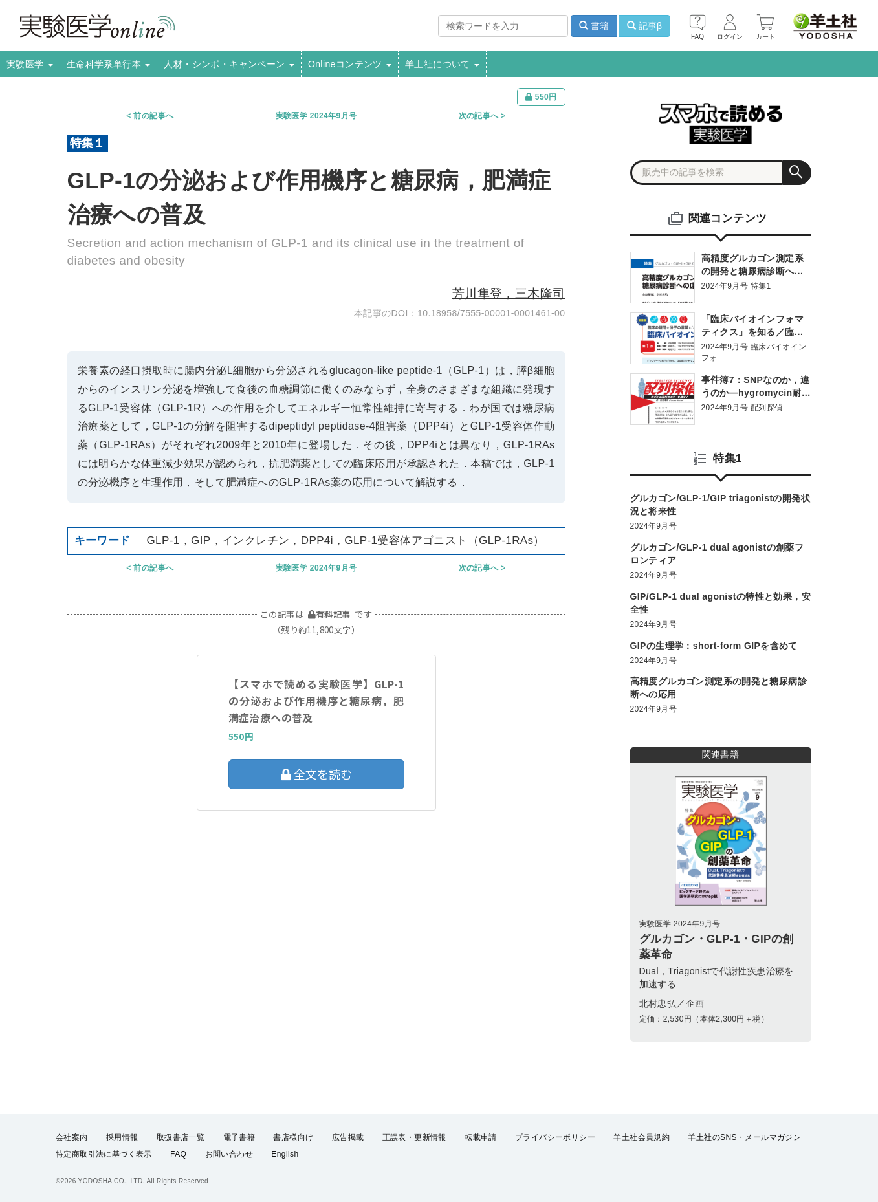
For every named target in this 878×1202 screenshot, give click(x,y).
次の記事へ (479, 115)
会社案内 (72, 1137)
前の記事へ (153, 115)
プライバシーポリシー (555, 1137)
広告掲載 (348, 1137)
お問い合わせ (229, 1154)
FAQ (178, 1154)
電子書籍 (239, 1137)
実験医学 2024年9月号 (316, 115)
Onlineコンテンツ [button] (349, 64)
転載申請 (481, 1137)
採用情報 (122, 1137)
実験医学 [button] (29, 64)
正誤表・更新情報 (414, 1137)
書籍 (594, 26)
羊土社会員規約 (641, 1137)
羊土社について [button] (442, 64)
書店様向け (293, 1137)
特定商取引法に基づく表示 (104, 1154)
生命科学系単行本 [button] (109, 64)
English (284, 1154)
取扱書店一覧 (180, 1137)
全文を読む (316, 773)
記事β (644, 26)
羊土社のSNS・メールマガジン (744, 1137)
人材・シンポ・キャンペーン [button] (229, 64)
